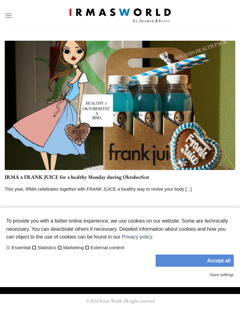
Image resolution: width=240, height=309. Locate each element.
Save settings (222, 274)
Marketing (73, 248)
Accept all (219, 260)
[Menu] (8, 15)
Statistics (47, 248)
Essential (21, 248)
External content (107, 248)
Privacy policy (137, 236)
